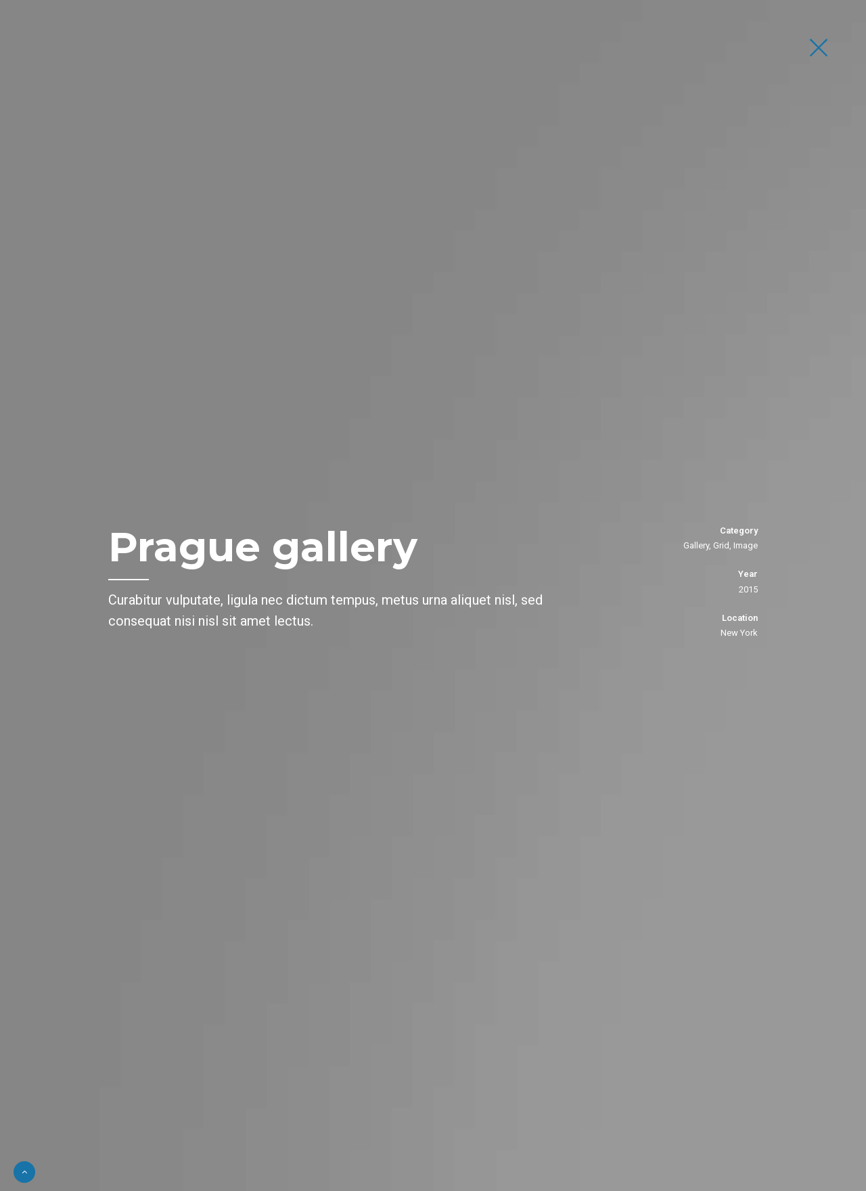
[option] (433, 595)
